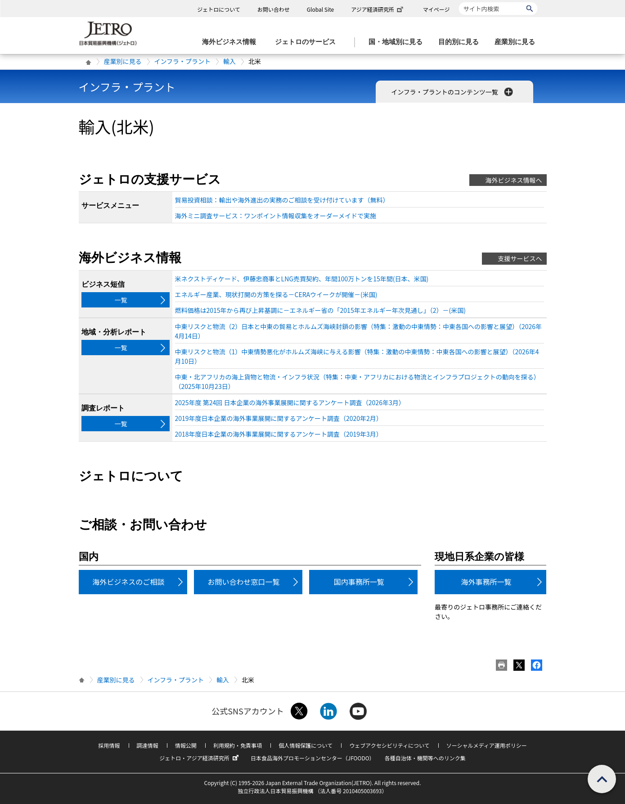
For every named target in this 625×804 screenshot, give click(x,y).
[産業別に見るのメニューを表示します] (517, 42)
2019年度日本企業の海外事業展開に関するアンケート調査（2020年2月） (278, 418)
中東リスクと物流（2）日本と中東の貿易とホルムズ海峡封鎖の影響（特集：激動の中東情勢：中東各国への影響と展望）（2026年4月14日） (358, 331)
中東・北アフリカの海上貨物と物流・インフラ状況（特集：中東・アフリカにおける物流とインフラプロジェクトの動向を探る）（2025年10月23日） (357, 381)
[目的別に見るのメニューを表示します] (461, 42)
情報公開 (186, 745)
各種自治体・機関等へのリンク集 (425, 758)
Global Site (320, 9)
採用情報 (109, 745)
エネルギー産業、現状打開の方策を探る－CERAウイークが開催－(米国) (276, 294)
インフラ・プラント (182, 61)
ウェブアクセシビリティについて (389, 745)
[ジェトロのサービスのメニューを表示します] (308, 42)
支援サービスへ (520, 258)
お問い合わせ (273, 9)
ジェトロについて (218, 9)
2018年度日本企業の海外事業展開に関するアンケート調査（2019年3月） (278, 433)
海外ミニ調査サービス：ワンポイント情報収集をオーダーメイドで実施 (275, 215)
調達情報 (147, 745)
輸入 (229, 61)
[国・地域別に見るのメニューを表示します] (398, 42)
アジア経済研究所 (378, 9)
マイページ (436, 9)
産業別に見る (123, 61)
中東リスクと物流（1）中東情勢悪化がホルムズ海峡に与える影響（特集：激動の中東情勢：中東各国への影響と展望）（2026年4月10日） (357, 356)
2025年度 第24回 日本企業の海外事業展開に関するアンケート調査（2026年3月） (290, 402)
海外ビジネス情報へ (514, 180)
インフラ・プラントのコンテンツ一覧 (453, 91)
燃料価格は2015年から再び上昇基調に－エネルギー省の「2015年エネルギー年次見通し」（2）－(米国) (320, 310)
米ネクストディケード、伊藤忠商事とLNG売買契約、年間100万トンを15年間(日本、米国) (302, 278)
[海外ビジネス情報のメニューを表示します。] (231, 42)
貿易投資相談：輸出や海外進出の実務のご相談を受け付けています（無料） (282, 199)
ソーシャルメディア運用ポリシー (486, 745)
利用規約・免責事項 (237, 745)
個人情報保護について (306, 745)
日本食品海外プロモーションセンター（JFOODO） (313, 758)
